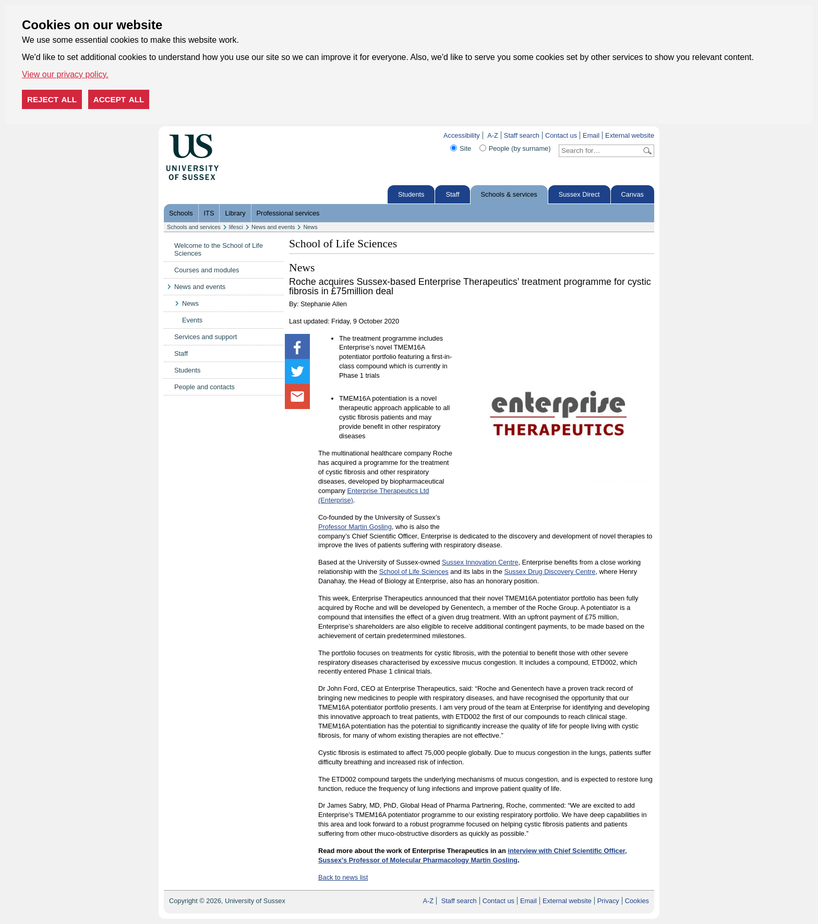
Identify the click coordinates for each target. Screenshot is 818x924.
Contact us (561, 135)
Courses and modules (206, 270)
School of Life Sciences (414, 571)
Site (465, 148)
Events (192, 320)
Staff (452, 194)
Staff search (521, 135)
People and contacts (204, 387)
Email (591, 135)
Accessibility (461, 135)
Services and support (205, 337)
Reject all (52, 99)
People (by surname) (520, 148)
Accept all (119, 99)
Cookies (637, 901)
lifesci (236, 227)
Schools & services (509, 194)
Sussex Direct (579, 194)
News (310, 227)
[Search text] (600, 151)
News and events (273, 227)
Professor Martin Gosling (355, 527)
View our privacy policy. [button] (65, 74)
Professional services (288, 213)
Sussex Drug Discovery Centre (549, 571)
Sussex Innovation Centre (480, 562)
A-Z (492, 135)
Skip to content (241, 135)
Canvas (632, 194)
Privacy (608, 901)
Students (411, 194)
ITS (209, 213)
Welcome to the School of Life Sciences (218, 249)
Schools (181, 213)
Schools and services (194, 227)
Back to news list (343, 877)
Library (235, 213)
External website (629, 135)
